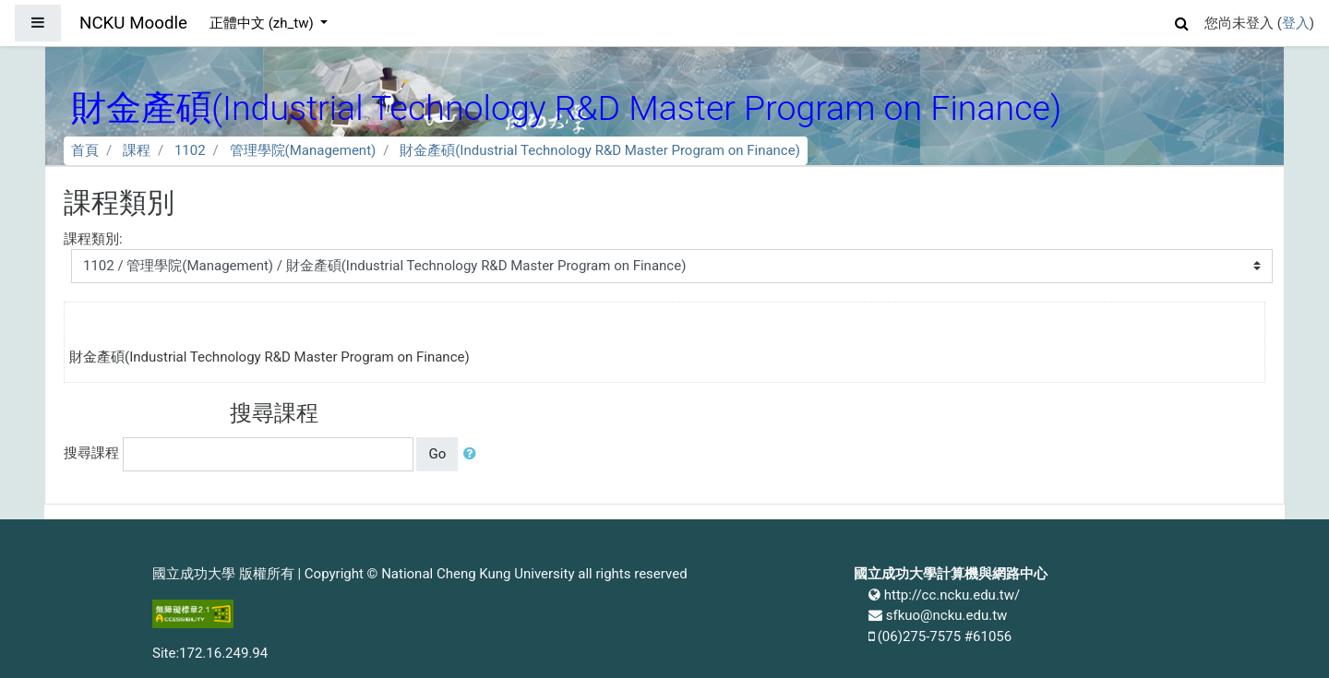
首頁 (85, 150)
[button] (1182, 20)
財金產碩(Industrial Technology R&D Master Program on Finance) (600, 150)
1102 (190, 150)
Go (437, 454)
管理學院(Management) (303, 150)
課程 (136, 150)
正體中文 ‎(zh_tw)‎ (263, 23)
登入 (1296, 23)
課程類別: (93, 239)
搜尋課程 (91, 453)
